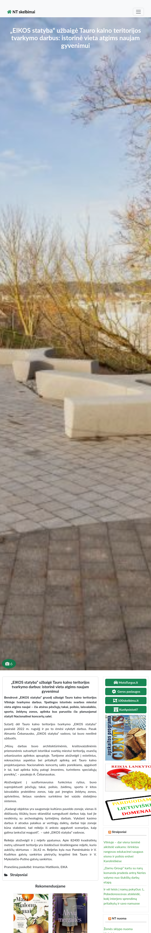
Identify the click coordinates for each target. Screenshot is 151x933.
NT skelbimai (21, 11)
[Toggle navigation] (138, 12)
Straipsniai (119, 832)
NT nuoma (119, 918)
